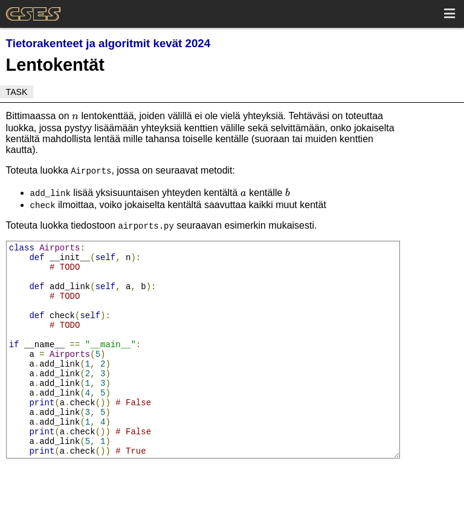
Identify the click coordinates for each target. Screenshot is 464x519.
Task (17, 92)
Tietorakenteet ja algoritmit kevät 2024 (108, 43)
